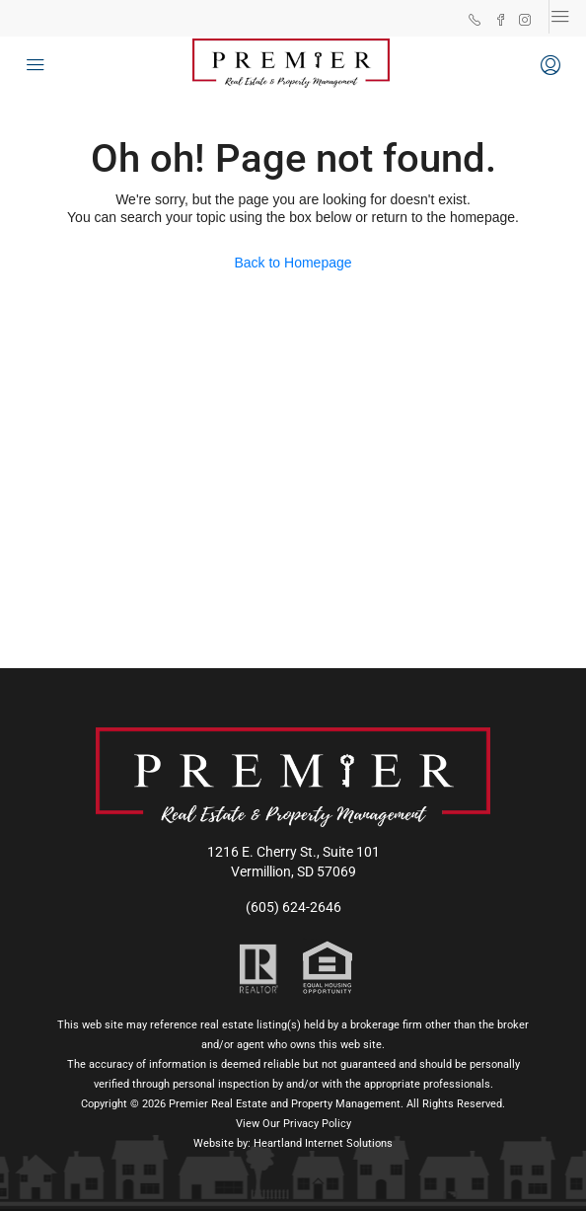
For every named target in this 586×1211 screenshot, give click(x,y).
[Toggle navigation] (560, 17)
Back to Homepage (292, 262)
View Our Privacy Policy (293, 1123)
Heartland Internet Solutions (323, 1143)
